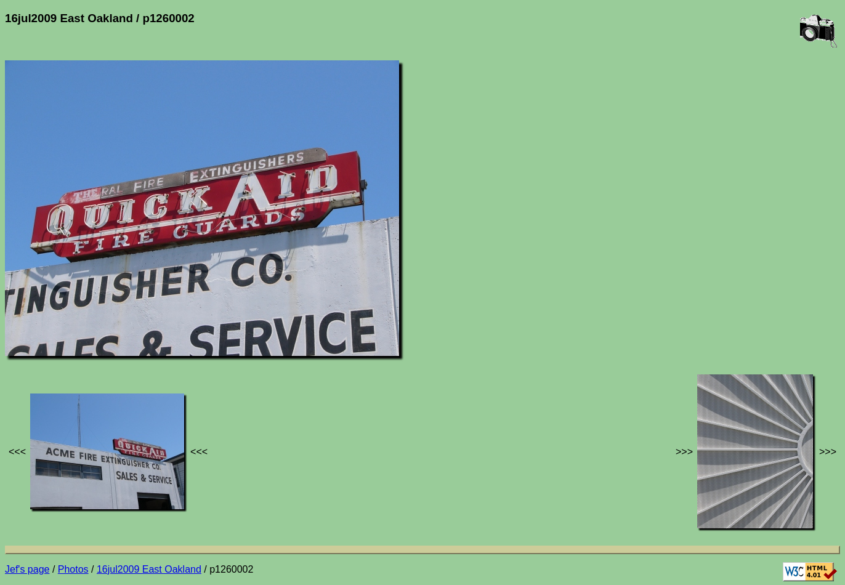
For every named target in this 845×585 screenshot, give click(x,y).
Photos (73, 569)
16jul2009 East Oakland (149, 569)
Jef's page (27, 569)
